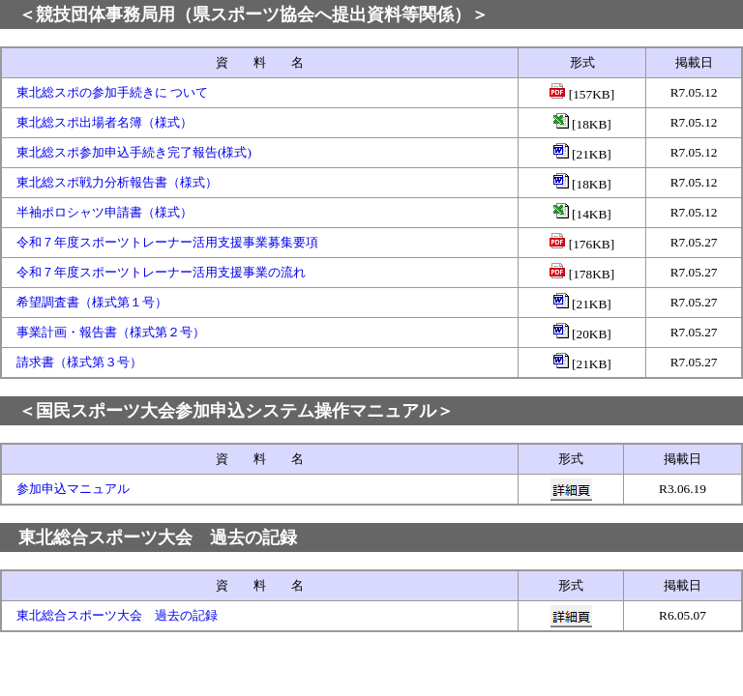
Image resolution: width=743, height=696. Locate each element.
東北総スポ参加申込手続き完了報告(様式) (134, 152)
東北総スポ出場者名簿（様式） (104, 122)
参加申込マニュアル (73, 488)
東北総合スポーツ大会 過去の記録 (117, 615)
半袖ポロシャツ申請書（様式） (104, 212)
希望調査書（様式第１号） (91, 302)
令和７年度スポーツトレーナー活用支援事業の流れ (161, 272)
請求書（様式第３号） (79, 362)
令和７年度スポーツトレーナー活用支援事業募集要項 (167, 242)
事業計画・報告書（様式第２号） (110, 332)
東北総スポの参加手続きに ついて (112, 92)
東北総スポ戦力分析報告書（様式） (117, 182)
